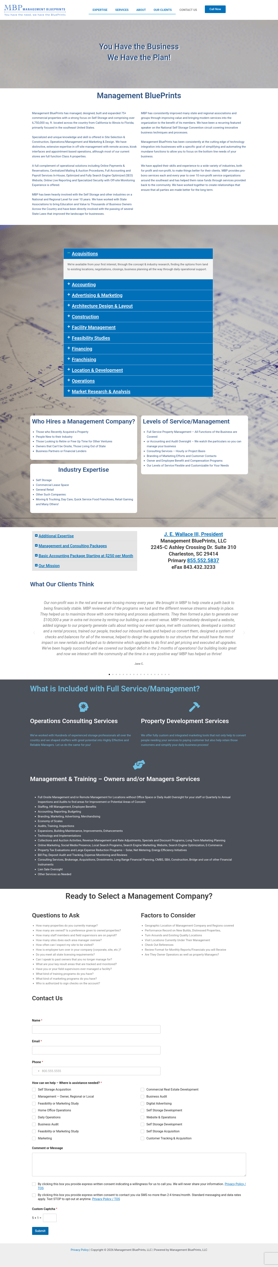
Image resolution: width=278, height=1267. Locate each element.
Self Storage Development (164, 1110)
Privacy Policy (80, 1250)
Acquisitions (85, 253)
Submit (40, 1231)
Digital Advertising (159, 1103)
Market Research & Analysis (101, 391)
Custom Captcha (44, 1209)
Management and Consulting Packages (73, 546)
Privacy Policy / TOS (106, 1199)
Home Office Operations (54, 1110)
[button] (138, 253)
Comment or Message (47, 1148)
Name (37, 1020)
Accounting (84, 284)
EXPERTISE (100, 10)
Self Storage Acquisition (54, 1089)
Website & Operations (161, 1117)
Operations (83, 381)
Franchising (84, 359)
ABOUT (141, 10)
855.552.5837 (203, 560)
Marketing (45, 1138)
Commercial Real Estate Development (172, 1089)
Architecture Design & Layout (102, 306)
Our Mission (49, 565)
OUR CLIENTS (163, 10)
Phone (37, 1062)
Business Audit (156, 1096)
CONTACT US (188, 10)
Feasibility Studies (91, 338)
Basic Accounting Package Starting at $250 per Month (86, 555)
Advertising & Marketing (97, 295)
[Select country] (36, 1071)
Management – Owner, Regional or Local (66, 1096)
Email (37, 1041)
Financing (82, 349)
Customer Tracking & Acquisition (168, 1138)
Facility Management (94, 327)
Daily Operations (49, 1117)
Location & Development (97, 370)
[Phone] (96, 1071)
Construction (85, 316)
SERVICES (121, 10)
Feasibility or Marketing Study (58, 1103)
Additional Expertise (56, 536)
